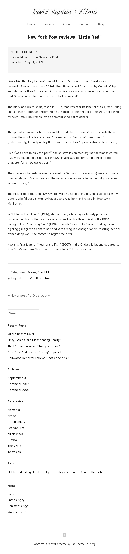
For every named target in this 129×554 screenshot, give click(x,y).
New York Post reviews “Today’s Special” (35, 352)
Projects (49, 24)
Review (31, 272)
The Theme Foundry (83, 544)
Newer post (19, 295)
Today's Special (65, 472)
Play (47, 472)
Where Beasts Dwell (21, 334)
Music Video (16, 434)
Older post (40, 295)
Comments (18, 506)
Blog (101, 24)
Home (31, 24)
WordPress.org (17, 512)
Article (12, 416)
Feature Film (16, 428)
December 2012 (18, 384)
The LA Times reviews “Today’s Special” (34, 346)
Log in (12, 494)
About (67, 24)
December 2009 (19, 390)
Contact (84, 24)
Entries (16, 500)
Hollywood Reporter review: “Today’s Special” (38, 358)
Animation (14, 410)
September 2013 (19, 378)
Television (14, 452)
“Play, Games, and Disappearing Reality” (34, 340)
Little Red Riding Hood (37, 278)
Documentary (16, 422)
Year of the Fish (91, 472)
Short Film (44, 272)
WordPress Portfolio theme (50, 544)
